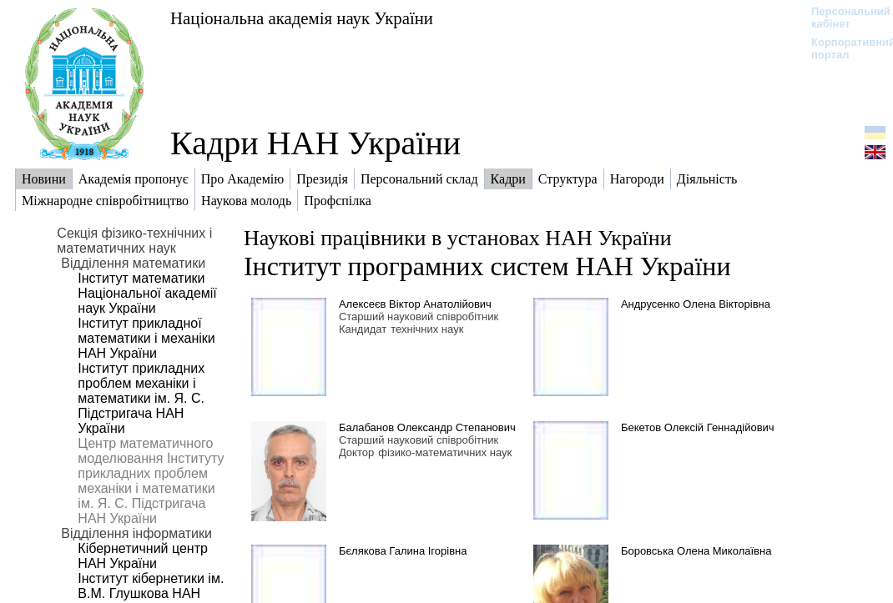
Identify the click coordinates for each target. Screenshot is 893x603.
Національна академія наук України (301, 18)
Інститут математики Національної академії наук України (147, 293)
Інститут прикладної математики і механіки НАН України (146, 338)
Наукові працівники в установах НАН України (458, 238)
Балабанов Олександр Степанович (427, 427)
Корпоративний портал (842, 48)
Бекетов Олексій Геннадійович (697, 427)
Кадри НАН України (315, 143)
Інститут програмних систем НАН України (487, 266)
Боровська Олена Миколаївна (696, 551)
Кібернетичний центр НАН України (143, 555)
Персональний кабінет (842, 17)
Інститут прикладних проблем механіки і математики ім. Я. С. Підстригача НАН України (141, 398)
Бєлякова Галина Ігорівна (403, 551)
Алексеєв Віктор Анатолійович (415, 304)
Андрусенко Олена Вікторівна (695, 304)
